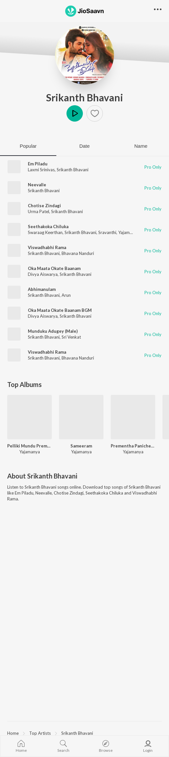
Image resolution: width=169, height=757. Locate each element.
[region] (84, 732)
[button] (94, 113)
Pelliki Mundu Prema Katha (29, 445)
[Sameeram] (81, 417)
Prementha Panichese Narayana (133, 445)
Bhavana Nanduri (78, 253)
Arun (66, 295)
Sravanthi (107, 232)
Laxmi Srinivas (41, 169)
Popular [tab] (28, 146)
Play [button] (74, 113)
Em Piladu (37, 163)
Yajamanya (128, 232)
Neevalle (37, 184)
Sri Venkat (71, 337)
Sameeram (81, 445)
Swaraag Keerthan (45, 232)
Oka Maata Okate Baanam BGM (60, 310)
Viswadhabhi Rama (47, 247)
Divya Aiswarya (43, 274)
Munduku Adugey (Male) (53, 331)
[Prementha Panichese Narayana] (133, 417)
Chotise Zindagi (44, 205)
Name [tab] (140, 146)
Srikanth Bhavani (84, 97)
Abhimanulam (42, 289)
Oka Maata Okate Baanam (54, 268)
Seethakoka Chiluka (48, 226)
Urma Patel (38, 211)
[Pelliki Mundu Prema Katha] (29, 417)
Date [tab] (84, 146)
